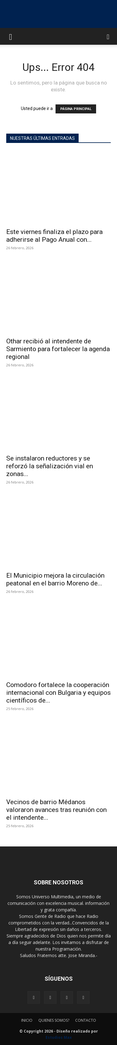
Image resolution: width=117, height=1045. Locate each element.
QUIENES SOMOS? (53, 1020)
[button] (11, 36)
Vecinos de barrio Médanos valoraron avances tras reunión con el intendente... (56, 809)
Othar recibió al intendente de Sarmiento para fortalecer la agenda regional (58, 348)
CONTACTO (85, 1020)
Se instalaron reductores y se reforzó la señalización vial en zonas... (49, 466)
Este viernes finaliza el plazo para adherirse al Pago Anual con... (54, 235)
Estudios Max (59, 1037)
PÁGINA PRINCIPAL (75, 109)
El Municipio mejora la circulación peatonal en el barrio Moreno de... (55, 579)
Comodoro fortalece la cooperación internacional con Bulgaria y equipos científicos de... (58, 692)
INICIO (26, 1020)
